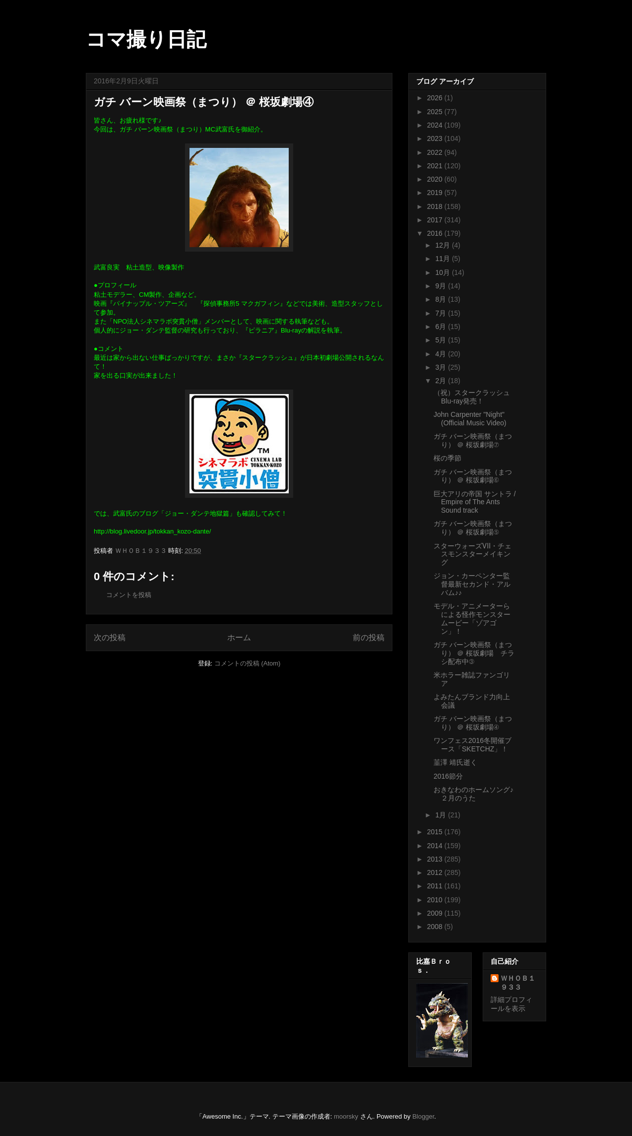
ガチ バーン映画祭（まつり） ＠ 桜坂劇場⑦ (473, 440)
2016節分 (448, 776)
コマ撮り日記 (146, 39)
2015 (435, 832)
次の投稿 (110, 637)
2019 (435, 193)
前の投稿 (368, 637)
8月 (441, 299)
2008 (435, 927)
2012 (435, 872)
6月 (441, 327)
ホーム (239, 637)
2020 (435, 179)
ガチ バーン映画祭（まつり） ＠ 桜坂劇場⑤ (473, 528)
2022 (435, 152)
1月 (441, 815)
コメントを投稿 (128, 595)
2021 (435, 166)
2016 (435, 233)
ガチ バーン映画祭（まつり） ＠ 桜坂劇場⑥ (473, 476)
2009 (435, 913)
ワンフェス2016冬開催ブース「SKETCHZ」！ (472, 744)
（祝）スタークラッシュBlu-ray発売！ (472, 397)
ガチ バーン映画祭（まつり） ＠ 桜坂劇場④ (473, 723)
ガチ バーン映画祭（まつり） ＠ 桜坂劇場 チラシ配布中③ (474, 653)
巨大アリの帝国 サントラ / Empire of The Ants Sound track (475, 502)
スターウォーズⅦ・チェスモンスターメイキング (472, 554)
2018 (435, 206)
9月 (441, 286)
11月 (443, 259)
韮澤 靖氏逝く (455, 762)
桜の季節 (447, 458)
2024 (435, 125)
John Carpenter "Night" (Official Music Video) (470, 418)
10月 (443, 272)
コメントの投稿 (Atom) (247, 663)
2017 (435, 220)
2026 (435, 98)
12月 (443, 245)
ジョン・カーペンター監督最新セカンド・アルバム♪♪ (472, 584)
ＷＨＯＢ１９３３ (518, 982)
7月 (441, 313)
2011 (435, 886)
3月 (441, 367)
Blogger (423, 1116)
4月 (441, 354)
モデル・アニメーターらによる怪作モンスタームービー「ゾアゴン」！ (472, 618)
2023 (435, 138)
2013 (435, 859)
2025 (435, 112)
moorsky (346, 1116)
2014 (435, 846)
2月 (441, 381)
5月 (441, 340)
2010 (435, 900)
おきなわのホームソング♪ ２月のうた (473, 794)
